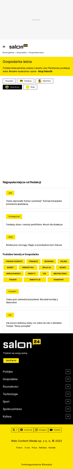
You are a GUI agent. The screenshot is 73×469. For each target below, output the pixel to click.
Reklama (43, 447)
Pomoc (19, 447)
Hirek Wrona (12, 87)
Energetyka (27, 267)
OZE (44, 274)
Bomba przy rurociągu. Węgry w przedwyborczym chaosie (34, 245)
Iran (10, 315)
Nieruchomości (13, 274)
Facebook (26, 430)
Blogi (33, 87)
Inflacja (46, 267)
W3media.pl (47, 464)
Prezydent (12, 291)
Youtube (55, 430)
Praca (34, 447)
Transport (58, 280)
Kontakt (52, 447)
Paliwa (63, 261)
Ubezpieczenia (60, 274)
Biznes (63, 267)
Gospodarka (21, 53)
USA (10, 193)
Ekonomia (49, 261)
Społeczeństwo (12, 409)
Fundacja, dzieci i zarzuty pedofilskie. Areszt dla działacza (34, 224)
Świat (11, 237)
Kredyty (32, 274)
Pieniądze (33, 261)
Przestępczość (14, 217)
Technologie (10, 394)
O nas (27, 447)
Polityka (8, 371)
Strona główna (8, 53)
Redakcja (26, 81)
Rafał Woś (44, 81)
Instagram (41, 430)
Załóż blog (11, 361)
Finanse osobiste (14, 261)
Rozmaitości (10, 386)
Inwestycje (35, 280)
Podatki (13, 280)
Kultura (7, 416)
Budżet (10, 267)
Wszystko (9, 81)
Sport (6, 401)
